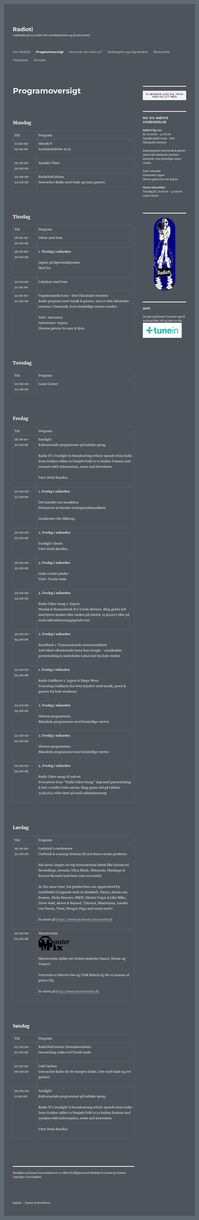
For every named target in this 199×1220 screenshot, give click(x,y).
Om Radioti (22, 52)
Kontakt (40, 60)
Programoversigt (50, 52)
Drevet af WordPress (37, 1203)
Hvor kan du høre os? (85, 52)
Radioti (23, 29)
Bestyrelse (162, 52)
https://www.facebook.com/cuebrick (84, 919)
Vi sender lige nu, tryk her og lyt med (164, 95)
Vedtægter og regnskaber (127, 52)
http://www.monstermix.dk (77, 991)
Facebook (20, 60)
